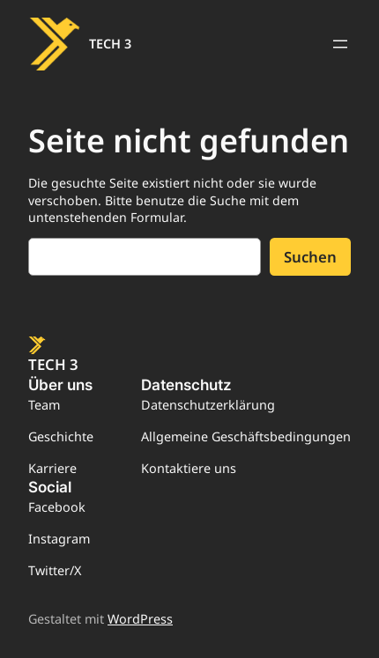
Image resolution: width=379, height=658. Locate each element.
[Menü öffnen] (340, 44)
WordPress (140, 618)
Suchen (310, 257)
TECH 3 (110, 43)
